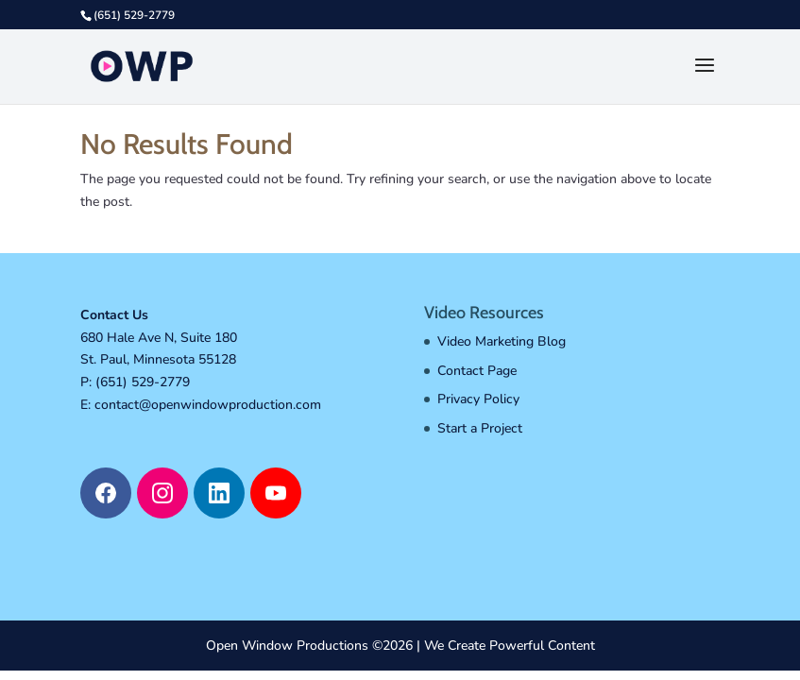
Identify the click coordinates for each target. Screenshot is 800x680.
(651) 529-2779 (142, 382)
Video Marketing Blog (501, 341)
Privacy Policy (478, 399)
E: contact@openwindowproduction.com (200, 405)
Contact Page (477, 371)
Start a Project (479, 428)
